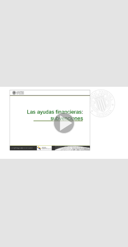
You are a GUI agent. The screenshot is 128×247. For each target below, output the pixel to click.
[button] (64, 123)
